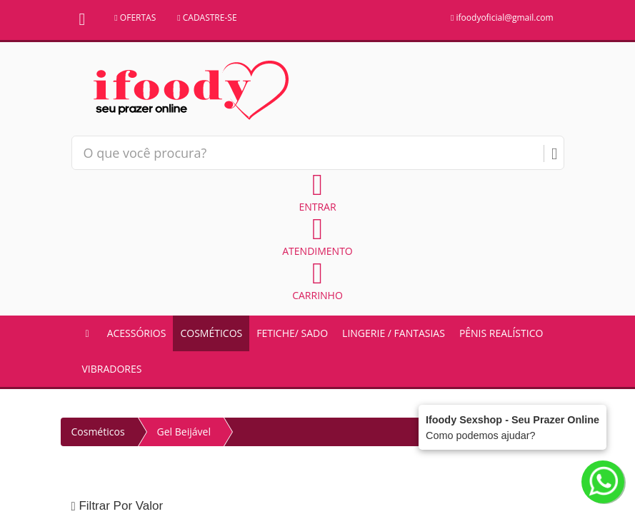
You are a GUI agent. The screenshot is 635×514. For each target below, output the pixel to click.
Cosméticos (211, 333)
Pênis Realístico (501, 333)
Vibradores (112, 369)
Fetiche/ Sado (292, 333)
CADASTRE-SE (206, 17)
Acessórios (136, 333)
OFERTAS (135, 17)
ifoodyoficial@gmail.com (502, 17)
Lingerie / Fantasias (393, 333)
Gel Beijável (184, 431)
